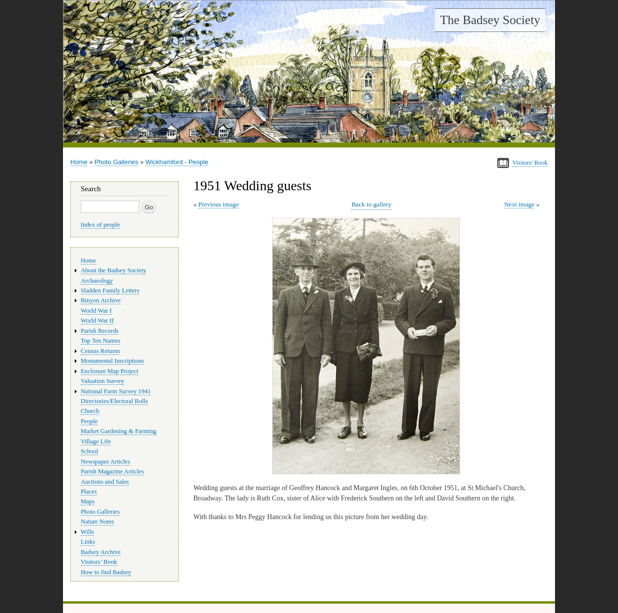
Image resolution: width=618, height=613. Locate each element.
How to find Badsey (106, 572)
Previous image (218, 204)
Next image (519, 204)
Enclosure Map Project (109, 371)
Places (89, 491)
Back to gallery (371, 204)
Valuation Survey (102, 381)
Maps (87, 501)
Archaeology (97, 280)
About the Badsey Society (113, 270)
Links (88, 541)
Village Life (96, 441)
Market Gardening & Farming (118, 431)
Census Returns (100, 351)
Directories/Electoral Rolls (114, 401)
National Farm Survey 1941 (116, 391)
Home (79, 162)
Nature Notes (97, 521)
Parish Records (100, 330)
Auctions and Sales (105, 481)
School (89, 451)
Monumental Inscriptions (112, 360)
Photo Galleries (116, 162)
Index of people (100, 224)
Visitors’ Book (99, 561)
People (89, 421)
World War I (96, 310)
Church (90, 411)
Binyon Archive (101, 300)
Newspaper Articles (105, 461)
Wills (87, 531)
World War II (97, 320)
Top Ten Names (100, 340)
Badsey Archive (101, 552)
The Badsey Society (490, 20)
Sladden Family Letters (110, 290)
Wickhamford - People (177, 162)
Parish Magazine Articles (112, 471)
